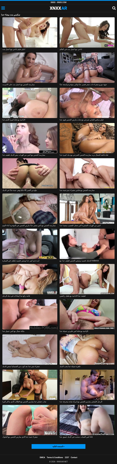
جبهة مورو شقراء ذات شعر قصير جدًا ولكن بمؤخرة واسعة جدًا (83, 84)
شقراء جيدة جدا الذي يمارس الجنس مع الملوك (20, 437)
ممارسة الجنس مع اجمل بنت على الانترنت (18, 84)
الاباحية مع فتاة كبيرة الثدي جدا (13, 120)
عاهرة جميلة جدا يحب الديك (70, 366)
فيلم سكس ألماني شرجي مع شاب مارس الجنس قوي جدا (82, 120)
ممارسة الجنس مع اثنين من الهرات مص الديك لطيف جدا (23, 155)
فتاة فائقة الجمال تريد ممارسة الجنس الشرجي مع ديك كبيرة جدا (84, 155)
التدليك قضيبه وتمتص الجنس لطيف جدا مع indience (79, 261)
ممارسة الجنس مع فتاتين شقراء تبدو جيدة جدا (77, 190)
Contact (74, 457)
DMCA (42, 457)
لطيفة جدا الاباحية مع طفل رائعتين (72, 296)
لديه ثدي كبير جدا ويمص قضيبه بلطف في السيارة (20, 261)
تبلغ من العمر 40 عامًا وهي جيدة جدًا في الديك (19, 190)
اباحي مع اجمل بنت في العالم (71, 49)
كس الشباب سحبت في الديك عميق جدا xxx (76, 437)
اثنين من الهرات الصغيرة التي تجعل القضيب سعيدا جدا (80, 225)
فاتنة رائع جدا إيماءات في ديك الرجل (16, 296)
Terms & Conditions (55, 457)
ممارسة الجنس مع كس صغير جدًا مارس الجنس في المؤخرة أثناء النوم (29, 225)
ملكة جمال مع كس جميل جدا (13, 331)
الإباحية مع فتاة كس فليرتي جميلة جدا (74, 331)
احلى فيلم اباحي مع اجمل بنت (13, 49)
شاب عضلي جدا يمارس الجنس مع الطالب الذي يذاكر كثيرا (24, 402)
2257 (67, 457)
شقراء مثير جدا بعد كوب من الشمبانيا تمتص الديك (21, 366)
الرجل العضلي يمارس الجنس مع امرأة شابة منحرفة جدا (81, 402)
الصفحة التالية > (58, 446)
